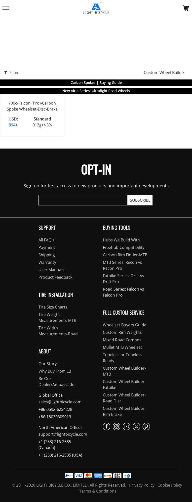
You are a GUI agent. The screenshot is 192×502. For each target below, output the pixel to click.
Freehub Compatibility (123, 247)
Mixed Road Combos (122, 340)
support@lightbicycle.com (62, 434)
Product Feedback (55, 277)
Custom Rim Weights (122, 332)
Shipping (46, 255)
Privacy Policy (141, 485)
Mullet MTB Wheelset (122, 347)
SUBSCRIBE (140, 200)
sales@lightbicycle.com (59, 402)
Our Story (47, 363)
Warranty (47, 262)
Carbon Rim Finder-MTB (125, 255)
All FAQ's (46, 240)
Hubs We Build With (121, 240)
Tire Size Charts (52, 307)
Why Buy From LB (54, 371)
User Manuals (51, 269)
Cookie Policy (169, 485)
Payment (46, 247)
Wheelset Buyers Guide (124, 325)
